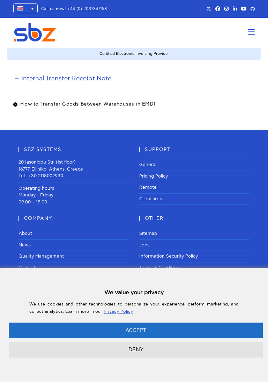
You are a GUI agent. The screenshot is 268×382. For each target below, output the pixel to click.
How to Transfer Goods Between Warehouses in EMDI (87, 104)
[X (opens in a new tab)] (208, 9)
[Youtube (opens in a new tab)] (244, 9)
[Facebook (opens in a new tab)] (217, 9)
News (24, 245)
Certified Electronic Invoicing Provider (134, 53)
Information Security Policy (168, 256)
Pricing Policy (153, 176)
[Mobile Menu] (251, 32)
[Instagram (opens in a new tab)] (226, 9)
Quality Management (41, 256)
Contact (27, 268)
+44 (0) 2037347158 (87, 9)
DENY (135, 349)
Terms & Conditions (160, 268)
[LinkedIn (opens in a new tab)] (235, 9)
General (147, 164)
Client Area (151, 199)
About (25, 233)
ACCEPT (135, 330)
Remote (148, 187)
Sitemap (148, 233)
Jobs (144, 245)
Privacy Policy (118, 311)
